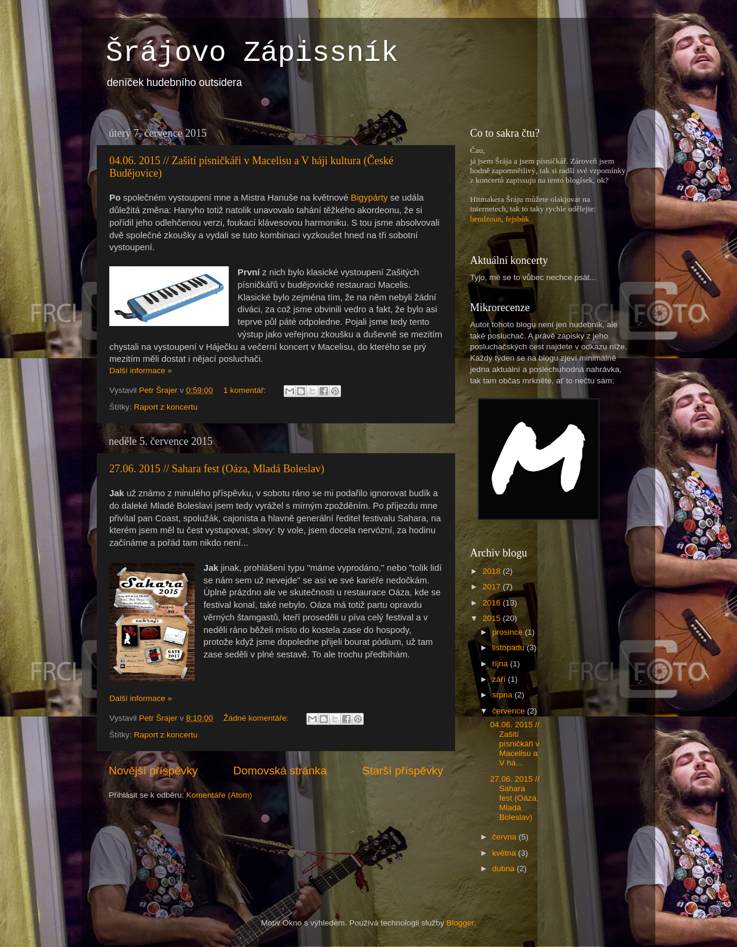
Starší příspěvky (403, 770)
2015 (493, 618)
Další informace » (140, 370)
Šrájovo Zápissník (252, 53)
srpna (503, 694)
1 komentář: (245, 390)
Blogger (460, 922)
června (505, 836)
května (505, 852)
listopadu (509, 647)
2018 (493, 571)
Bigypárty (369, 197)
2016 (493, 602)
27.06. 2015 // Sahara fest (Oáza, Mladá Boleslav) (216, 469)
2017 (493, 586)
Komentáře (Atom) (219, 795)
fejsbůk (517, 218)
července (509, 710)
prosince (508, 632)
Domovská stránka (280, 770)
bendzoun (485, 218)
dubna (504, 868)
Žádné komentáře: (257, 718)
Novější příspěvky (153, 770)
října (501, 663)
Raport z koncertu (166, 406)
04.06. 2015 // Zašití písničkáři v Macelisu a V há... (515, 744)
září (500, 679)
